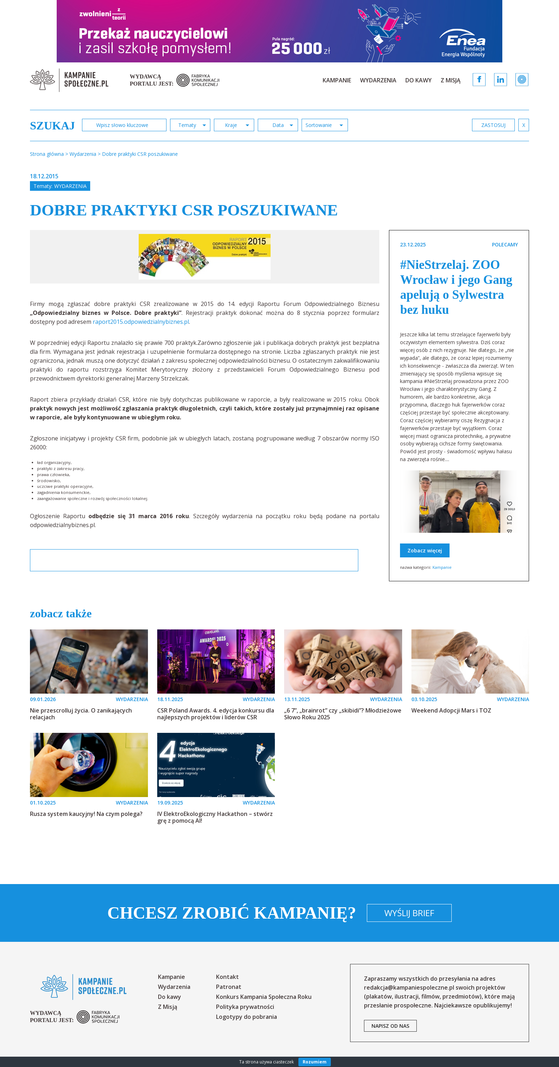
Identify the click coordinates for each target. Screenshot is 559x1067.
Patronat (228, 987)
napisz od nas (390, 1025)
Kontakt (227, 977)
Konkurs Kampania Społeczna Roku (264, 997)
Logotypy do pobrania (246, 1017)
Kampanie (337, 80)
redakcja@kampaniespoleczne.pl (409, 987)
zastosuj (493, 125)
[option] (205, 257)
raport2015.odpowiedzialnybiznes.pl (141, 322)
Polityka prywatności (245, 1007)
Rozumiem (315, 1062)
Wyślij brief (409, 913)
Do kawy (418, 80)
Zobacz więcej (424, 550)
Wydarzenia (378, 80)
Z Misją (451, 80)
